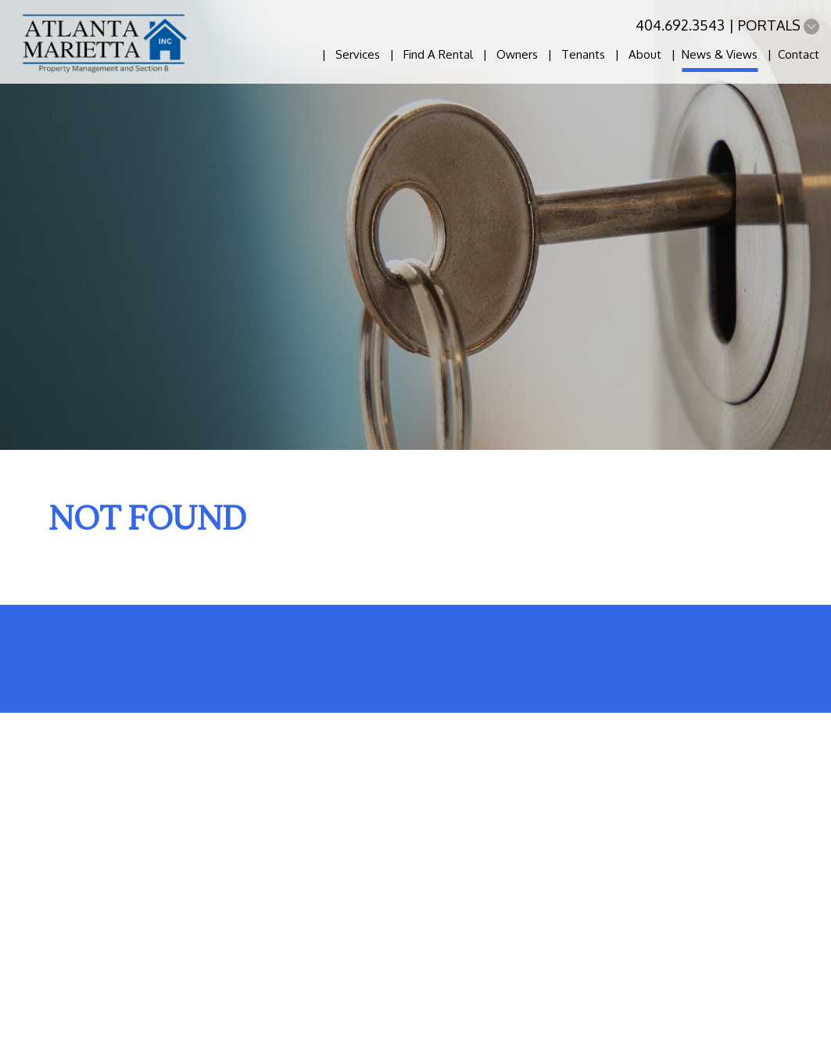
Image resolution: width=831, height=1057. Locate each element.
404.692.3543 (680, 25)
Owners (517, 54)
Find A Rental (438, 54)
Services (357, 54)
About (645, 54)
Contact (798, 54)
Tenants (583, 54)
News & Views (720, 54)
